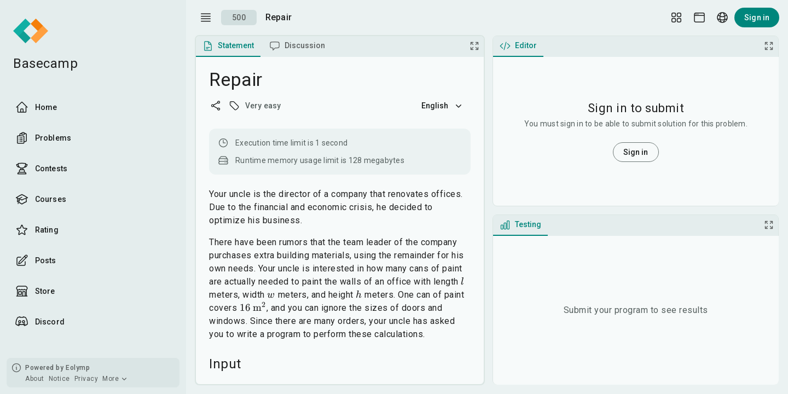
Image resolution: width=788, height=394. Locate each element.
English (442, 105)
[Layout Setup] (676, 17)
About (34, 379)
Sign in (756, 17)
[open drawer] (206, 17)
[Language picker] (722, 17)
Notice (59, 379)
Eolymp (78, 368)
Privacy (86, 379)
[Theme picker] (699, 17)
